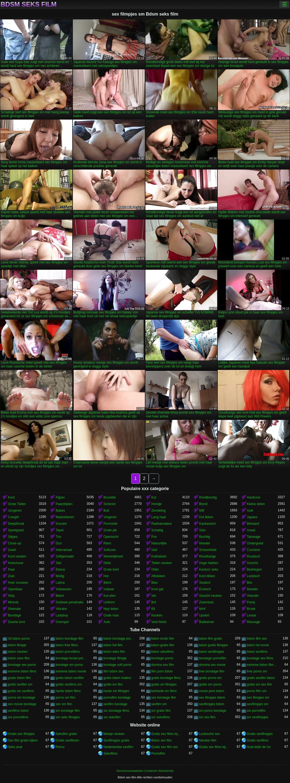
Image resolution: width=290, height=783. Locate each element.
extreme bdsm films (22, 671)
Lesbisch (253, 576)
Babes (60, 510)
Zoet (11, 576)
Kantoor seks (208, 569)
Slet (58, 563)
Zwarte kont (16, 622)
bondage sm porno (69, 665)
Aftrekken (158, 576)
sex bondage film (163, 697)
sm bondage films (116, 711)
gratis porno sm (210, 678)
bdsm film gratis (210, 638)
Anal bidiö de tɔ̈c (259, 747)
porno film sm (257, 691)
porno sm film (65, 697)
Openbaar (15, 589)
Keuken (157, 615)
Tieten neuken (161, 563)
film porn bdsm (162, 671)
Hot (106, 576)
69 (153, 609)
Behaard (253, 524)
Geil (154, 550)
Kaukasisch (207, 524)
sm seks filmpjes (68, 717)
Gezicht (252, 563)
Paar (11, 569)
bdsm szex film (18, 658)
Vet (153, 596)
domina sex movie (212, 665)
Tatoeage (253, 537)
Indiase (108, 589)
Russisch (253, 556)
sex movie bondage (22, 704)
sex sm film (64, 704)
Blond (203, 504)
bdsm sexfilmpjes (211, 652)
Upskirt (204, 615)
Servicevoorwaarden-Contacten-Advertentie (145, 770)
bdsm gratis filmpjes (213, 645)
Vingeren (109, 517)
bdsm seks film (114, 652)
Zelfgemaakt (65, 556)
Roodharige (207, 556)
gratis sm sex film (259, 684)
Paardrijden (64, 504)
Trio (58, 537)
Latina (60, 583)
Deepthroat (16, 524)
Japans (252, 517)
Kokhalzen (159, 556)
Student (204, 583)
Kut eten (109, 596)
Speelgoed (15, 530)
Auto (106, 622)
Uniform (109, 602)
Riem (107, 543)
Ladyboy (62, 615)
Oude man (111, 615)
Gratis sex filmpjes (21, 734)
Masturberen (65, 517)
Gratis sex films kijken (166, 734)
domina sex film (162, 665)
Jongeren (15, 510)
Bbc (250, 583)
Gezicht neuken (210, 596)
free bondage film (212, 671)
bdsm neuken (18, 652)
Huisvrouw (15, 563)
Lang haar (158, 517)
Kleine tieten (256, 504)
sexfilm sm (159, 704)
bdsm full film (112, 645)
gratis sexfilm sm (20, 684)
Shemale (14, 609)
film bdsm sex (113, 671)
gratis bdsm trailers (117, 678)
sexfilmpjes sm (257, 704)
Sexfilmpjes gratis (116, 740)
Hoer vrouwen (18, 583)
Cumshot (253, 550)
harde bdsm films (68, 691)
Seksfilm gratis (66, 734)
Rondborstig (208, 497)
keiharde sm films (164, 691)
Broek (251, 609)
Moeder (204, 543)
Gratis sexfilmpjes (260, 734)
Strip (11, 596)
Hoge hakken (209, 563)
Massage (253, 622)
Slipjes (12, 537)
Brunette (109, 497)
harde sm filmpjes (116, 691)
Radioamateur (161, 524)
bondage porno (162, 658)
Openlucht (110, 537)
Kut (153, 497)
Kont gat (157, 589)
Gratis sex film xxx (164, 747)
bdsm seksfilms (162, 652)
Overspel (62, 622)
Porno (60, 747)
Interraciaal (64, 550)
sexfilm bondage (115, 704)
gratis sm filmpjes (164, 684)
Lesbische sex (209, 734)
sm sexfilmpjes (257, 717)
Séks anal (15, 747)
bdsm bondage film (69, 638)
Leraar (251, 615)
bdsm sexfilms (257, 652)
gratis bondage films (166, 678)
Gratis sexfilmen (67, 740)
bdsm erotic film (162, 638)
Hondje (156, 504)
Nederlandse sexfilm (118, 747)
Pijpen (60, 497)
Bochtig (204, 537)
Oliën (155, 569)
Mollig (60, 576)
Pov (154, 537)
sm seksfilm (112, 717)
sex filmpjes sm (258, 697)
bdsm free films (67, 645)
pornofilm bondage (116, 697)
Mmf (202, 609)
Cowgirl (13, 517)
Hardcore (253, 497)
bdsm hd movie (258, 645)
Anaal (251, 530)
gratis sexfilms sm (69, 684)
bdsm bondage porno (118, 638)
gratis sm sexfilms (21, 691)
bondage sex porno (22, 665)
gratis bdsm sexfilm (70, 678)
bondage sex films (260, 658)
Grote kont (111, 569)
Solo (202, 530)
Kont (11, 497)
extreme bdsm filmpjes (262, 665)
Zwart (12, 550)
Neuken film (207, 740)
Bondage (14, 615)
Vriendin (253, 596)
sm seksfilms (160, 717)
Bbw (154, 583)
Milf (201, 510)
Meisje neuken (113, 734)
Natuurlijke (159, 543)
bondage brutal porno (71, 658)
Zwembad (206, 602)
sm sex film (207, 717)
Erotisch (205, 589)
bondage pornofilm (212, 658)
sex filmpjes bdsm (212, 697)
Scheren (109, 504)
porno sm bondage (21, 697)
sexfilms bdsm (18, 711)
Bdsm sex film (161, 740)
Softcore (109, 550)
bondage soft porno (117, 665)
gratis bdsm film (19, 678)
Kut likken (206, 517)
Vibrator (61, 609)
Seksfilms (110, 753)
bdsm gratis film (162, 645)
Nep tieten (110, 609)
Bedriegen (254, 569)
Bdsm (60, 596)
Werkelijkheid (113, 556)
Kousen (61, 524)
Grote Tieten (17, 504)
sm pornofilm (256, 711)
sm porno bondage (212, 711)
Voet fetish (159, 622)
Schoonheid (207, 550)
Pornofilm (158, 753)
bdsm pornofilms (68, 652)
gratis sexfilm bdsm (261, 678)
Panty (251, 602)
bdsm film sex (257, 638)
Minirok (13, 602)
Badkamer (206, 622)
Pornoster (110, 524)
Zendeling (158, 510)
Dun (59, 543)
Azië (250, 510)
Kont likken (207, 576)
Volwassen (63, 589)
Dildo (107, 563)
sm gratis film (161, 711)
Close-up (14, 543)
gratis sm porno (210, 684)
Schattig (157, 530)
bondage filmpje (115, 658)
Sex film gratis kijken (23, 740)
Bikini (107, 583)
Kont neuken (17, 556)
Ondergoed (255, 543)
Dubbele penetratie (69, 602)
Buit (106, 510)
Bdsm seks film (28, 4)
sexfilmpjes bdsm (211, 704)
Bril (153, 602)
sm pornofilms (18, 717)
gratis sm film (113, 684)
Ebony (60, 569)
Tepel (60, 530)
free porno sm (257, 671)
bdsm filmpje (17, 645)
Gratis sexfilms (257, 740)
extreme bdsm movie (71, 671)
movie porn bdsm (211, 691)
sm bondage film (68, 711)
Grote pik (110, 530)
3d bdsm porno (19, 638)
